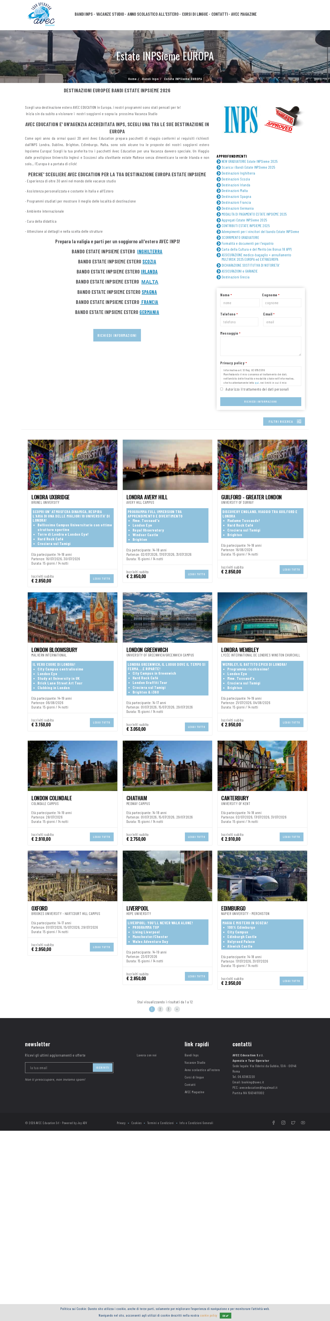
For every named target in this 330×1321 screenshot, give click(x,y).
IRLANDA (149, 271)
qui (257, 389)
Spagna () (255, 519)
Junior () (39, 470)
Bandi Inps (84, 15)
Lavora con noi (147, 1245)
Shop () (36, 601)
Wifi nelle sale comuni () (198, 608)
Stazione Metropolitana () (267, 601)
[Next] (177, 1199)
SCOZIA (149, 261)
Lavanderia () (44, 588)
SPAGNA (149, 292)
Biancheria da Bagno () (268, 562)
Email (269, 321)
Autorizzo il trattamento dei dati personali (257, 396)
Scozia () (182, 519)
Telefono (229, 321)
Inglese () (111, 489)
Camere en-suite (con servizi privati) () (126, 570)
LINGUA (31, 482)
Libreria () (111, 588)
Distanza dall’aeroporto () (126, 582)
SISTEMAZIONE (37, 534)
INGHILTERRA (150, 251)
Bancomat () (184, 562)
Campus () (39, 540)
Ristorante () (185, 595)
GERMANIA (149, 312)
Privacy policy (233, 370)
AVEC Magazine (244, 15)
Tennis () (112, 608)
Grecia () (181, 512)
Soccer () (112, 601)
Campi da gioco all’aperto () (199, 568)
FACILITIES (34, 555)
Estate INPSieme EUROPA (183, 79)
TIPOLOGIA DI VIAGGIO (43, 445)
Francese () (40, 489)
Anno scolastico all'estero (153, 15)
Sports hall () (188, 601)
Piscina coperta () (120, 595)
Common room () (260, 568)
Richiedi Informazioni (260, 408)
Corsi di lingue (195, 15)
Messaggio (230, 340)
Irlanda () (38, 519)
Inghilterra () (257, 512)
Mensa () (182, 588)
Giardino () (255, 582)
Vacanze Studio (110, 15)
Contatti (219, 15)
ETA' (28, 463)
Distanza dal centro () (51, 582)
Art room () (111, 562)
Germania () (112, 512)
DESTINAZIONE (37, 506)
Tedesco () (255, 489)
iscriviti (103, 1257)
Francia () (38, 512)
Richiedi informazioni (117, 335)
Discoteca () (259, 575)
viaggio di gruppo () (48, 451)
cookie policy (209, 1315)
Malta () (108, 519)
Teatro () (37, 608)
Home (132, 79)
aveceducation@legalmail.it (258, 1278)
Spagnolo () (183, 489)
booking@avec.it (253, 1272)
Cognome (271, 302)
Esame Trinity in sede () (196, 582)
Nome (226, 302)
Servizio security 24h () (268, 595)
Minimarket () (260, 588)
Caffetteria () (43, 568)
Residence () (185, 540)
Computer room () (189, 575)
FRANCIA (149, 302)
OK (226, 1315)
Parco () (37, 595)
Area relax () (41, 562)
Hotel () (108, 540)
